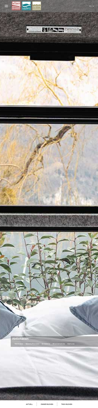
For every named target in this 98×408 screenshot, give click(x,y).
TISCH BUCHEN (66, 404)
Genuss (71, 344)
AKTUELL (29, 404)
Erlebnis (46, 344)
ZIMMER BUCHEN (47, 404)
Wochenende (59, 344)
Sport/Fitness (32, 344)
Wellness (19, 344)
